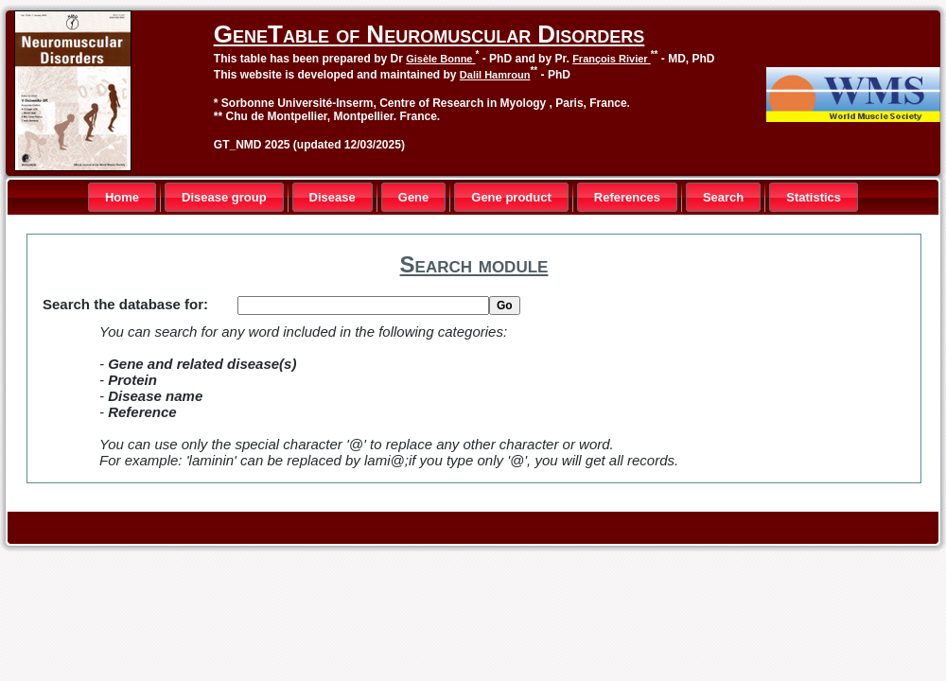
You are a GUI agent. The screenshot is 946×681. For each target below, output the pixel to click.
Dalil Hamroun (495, 74)
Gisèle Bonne (440, 58)
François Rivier (611, 58)
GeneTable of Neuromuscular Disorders (429, 34)
